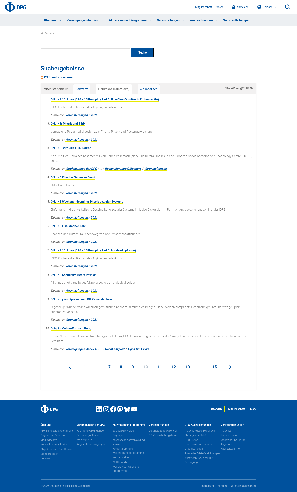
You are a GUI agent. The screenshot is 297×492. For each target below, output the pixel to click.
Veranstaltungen (168, 20)
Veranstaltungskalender (163, 430)
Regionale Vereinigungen (91, 444)
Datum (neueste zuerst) (114, 89)
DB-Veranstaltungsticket (163, 435)
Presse (219, 7)
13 (187, 367)
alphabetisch (148, 89)
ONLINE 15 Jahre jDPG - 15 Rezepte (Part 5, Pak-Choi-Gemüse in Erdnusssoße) (105, 99)
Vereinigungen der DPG (82, 20)
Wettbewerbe (120, 462)
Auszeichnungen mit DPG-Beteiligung (200, 460)
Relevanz (82, 89)
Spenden (216, 409)
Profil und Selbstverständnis (57, 430)
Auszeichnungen (201, 20)
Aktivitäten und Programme (128, 20)
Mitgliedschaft (203, 7)
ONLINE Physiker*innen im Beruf (73, 177)
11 (159, 367)
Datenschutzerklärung (243, 485)
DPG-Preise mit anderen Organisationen (199, 446)
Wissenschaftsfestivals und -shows (129, 442)
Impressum (207, 485)
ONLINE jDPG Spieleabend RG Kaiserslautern (81, 299)
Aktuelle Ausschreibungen (200, 430)
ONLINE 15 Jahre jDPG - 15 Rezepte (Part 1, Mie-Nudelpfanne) (93, 250)
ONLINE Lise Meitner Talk (68, 226)
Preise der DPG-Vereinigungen (202, 453)
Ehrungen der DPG (195, 435)
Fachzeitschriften (231, 448)
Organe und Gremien (53, 435)
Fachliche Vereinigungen (91, 430)
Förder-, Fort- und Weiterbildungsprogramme (128, 450)
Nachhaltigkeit (114, 349)
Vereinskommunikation (54, 444)
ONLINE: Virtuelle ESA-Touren (71, 148)
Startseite (47, 33)
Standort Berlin (49, 453)
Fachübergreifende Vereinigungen (88, 437)
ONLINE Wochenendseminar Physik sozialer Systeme (87, 201)
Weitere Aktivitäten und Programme (126, 468)
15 (214, 367)
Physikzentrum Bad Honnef (57, 449)
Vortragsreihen (121, 457)
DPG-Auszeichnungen (198, 425)
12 (173, 367)
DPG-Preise (191, 439)
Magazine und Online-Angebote (233, 442)
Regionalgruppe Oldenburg (123, 168)
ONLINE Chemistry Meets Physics (73, 275)
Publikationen (229, 435)
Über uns (50, 20)
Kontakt (45, 458)
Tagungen (118, 435)
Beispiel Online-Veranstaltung (71, 328)
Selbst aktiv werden (124, 430)
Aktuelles (226, 430)
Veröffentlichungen (236, 20)
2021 (94, 115)
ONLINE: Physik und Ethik (68, 123)
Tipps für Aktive (138, 349)
